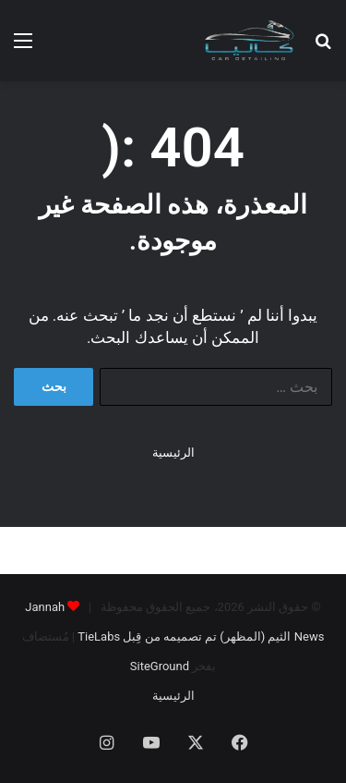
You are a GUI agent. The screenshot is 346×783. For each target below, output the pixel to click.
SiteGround (159, 666)
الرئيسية (173, 452)
